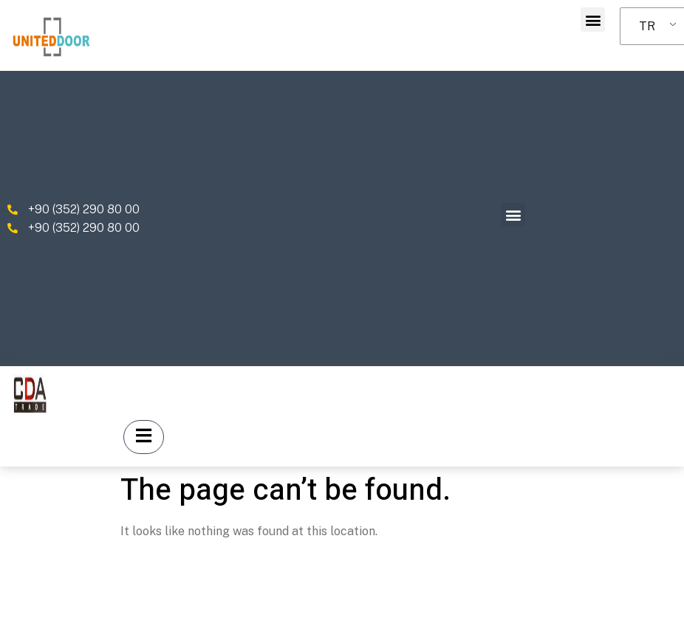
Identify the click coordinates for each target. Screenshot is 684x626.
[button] (593, 19)
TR (647, 26)
